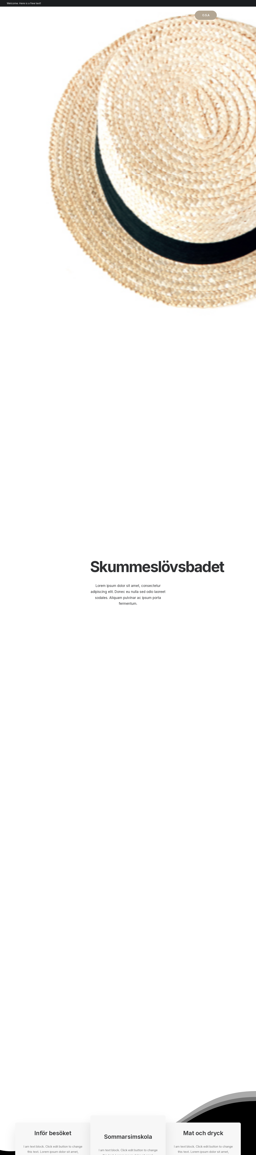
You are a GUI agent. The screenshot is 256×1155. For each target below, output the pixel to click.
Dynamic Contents (86, 1100)
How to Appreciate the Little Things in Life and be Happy (203, 883)
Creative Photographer (30, 1090)
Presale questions (148, 1114)
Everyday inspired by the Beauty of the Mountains (125, 883)
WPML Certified (84, 1116)
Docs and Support (148, 1074)
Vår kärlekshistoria (147, 15)
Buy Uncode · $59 (215, 1029)
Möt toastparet (177, 15)
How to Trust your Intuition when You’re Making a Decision (50, 883)
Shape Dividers (83, 1111)
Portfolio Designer (27, 1095)
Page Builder (82, 1074)
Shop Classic (24, 1074)
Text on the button (52, 214)
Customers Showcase (209, 1094)
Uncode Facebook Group (211, 1074)
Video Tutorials (146, 1094)
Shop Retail (23, 1084)
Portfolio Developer (28, 1105)
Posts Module (83, 1090)
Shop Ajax (22, 1079)
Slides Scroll (81, 1105)
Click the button (215, 442)
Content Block (83, 1095)
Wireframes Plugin (86, 1084)
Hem (125, 15)
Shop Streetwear (26, 1100)
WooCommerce (84, 1079)
